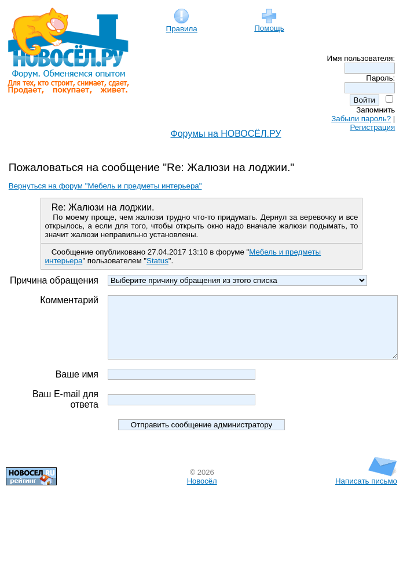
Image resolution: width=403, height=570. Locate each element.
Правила (181, 25)
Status (157, 260)
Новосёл (202, 503)
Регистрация (372, 127)
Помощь (269, 24)
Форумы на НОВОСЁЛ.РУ (226, 134)
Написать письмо (366, 499)
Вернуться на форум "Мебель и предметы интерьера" (105, 185)
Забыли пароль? (361, 118)
